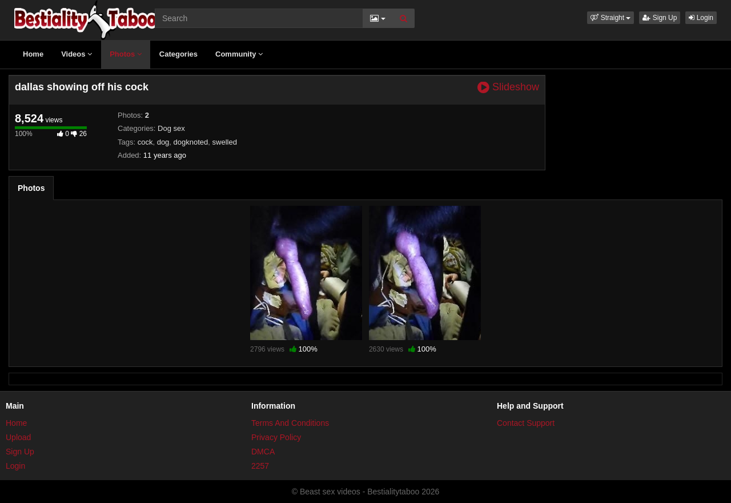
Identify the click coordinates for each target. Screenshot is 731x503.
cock (145, 142)
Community (239, 54)
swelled (224, 142)
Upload (18, 437)
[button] (610, 17)
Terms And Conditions (290, 423)
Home (33, 54)
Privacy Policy (276, 437)
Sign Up (659, 18)
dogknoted (191, 142)
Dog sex (171, 128)
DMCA (263, 451)
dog (163, 142)
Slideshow (508, 87)
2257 (260, 465)
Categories (178, 54)
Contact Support (526, 423)
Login (701, 18)
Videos (76, 54)
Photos (126, 54)
